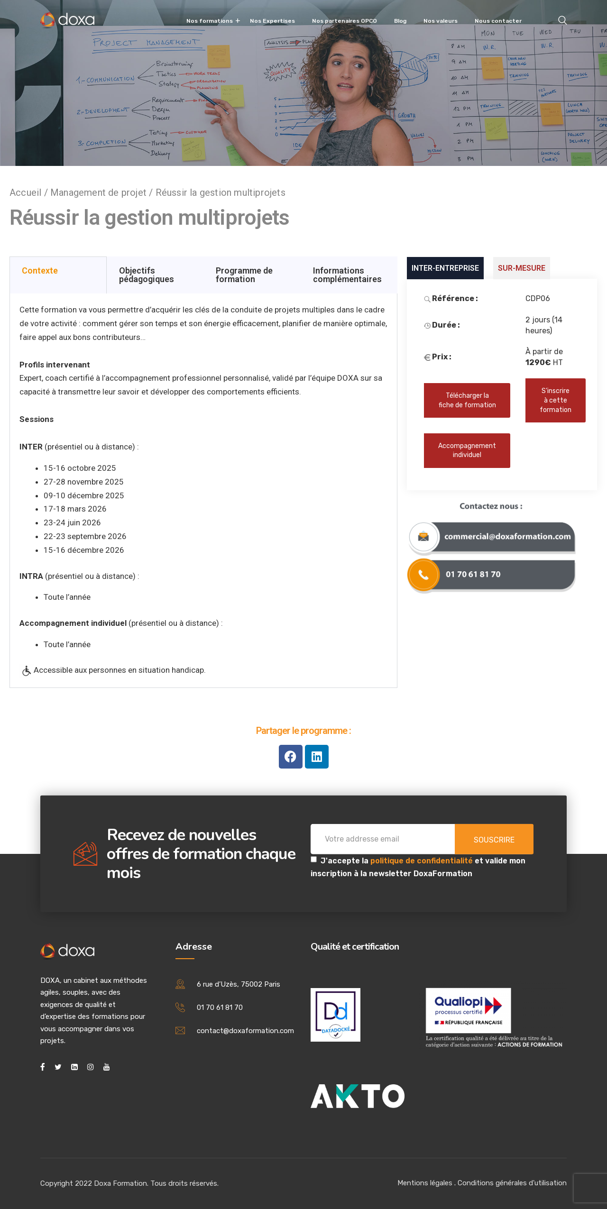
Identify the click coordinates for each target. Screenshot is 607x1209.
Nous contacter (498, 21)
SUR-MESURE (521, 268)
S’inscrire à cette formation (555, 400)
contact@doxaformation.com (245, 1030)
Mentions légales (424, 1183)
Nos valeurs (440, 21)
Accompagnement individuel (467, 450)
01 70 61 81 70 (220, 1007)
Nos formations (209, 21)
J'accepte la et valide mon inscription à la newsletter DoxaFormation (418, 867)
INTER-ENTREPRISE (445, 268)
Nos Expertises (272, 21)
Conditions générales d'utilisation (512, 1183)
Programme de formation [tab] (244, 275)
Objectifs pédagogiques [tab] (146, 275)
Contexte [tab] (40, 270)
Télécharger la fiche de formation (467, 400)
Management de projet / (103, 192)
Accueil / (29, 192)
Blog (400, 21)
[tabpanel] (203, 490)
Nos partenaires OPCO (344, 21)
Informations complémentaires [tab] (347, 275)
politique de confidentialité (422, 860)
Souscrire (494, 839)
